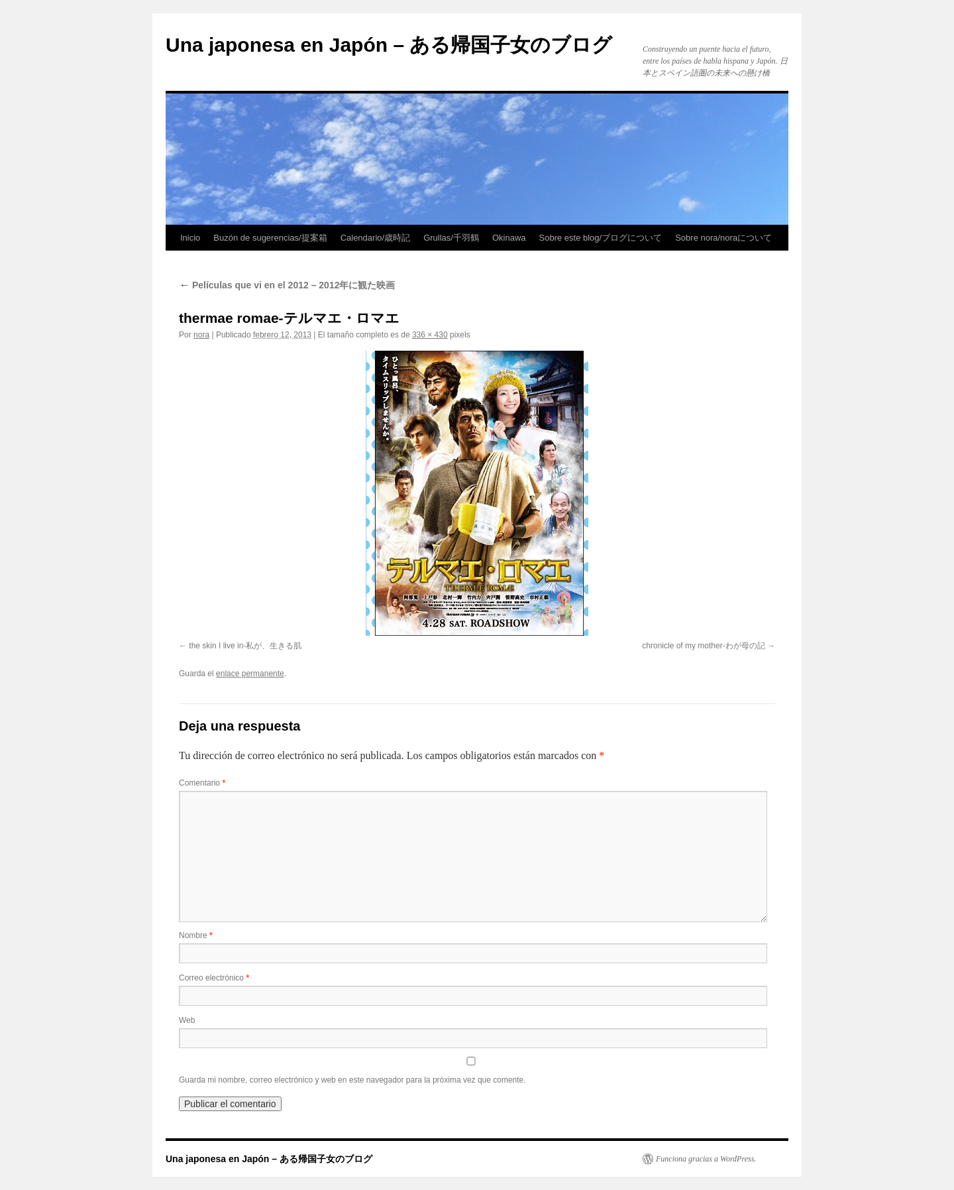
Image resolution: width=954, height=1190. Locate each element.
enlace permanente (250, 673)
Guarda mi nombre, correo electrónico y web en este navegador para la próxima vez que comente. (352, 1080)
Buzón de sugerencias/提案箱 (270, 238)
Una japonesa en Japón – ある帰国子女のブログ (389, 45)
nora (201, 334)
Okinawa (509, 238)
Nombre (196, 935)
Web (187, 1020)
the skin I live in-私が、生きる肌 (245, 645)
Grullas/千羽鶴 (451, 238)
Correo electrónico (214, 977)
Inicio (190, 238)
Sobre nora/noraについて (723, 238)
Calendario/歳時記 (376, 238)
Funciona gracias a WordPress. (706, 1158)
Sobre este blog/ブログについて (600, 238)
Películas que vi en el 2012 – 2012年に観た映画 (287, 285)
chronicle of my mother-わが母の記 (703, 645)
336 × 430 (430, 334)
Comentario (202, 783)
